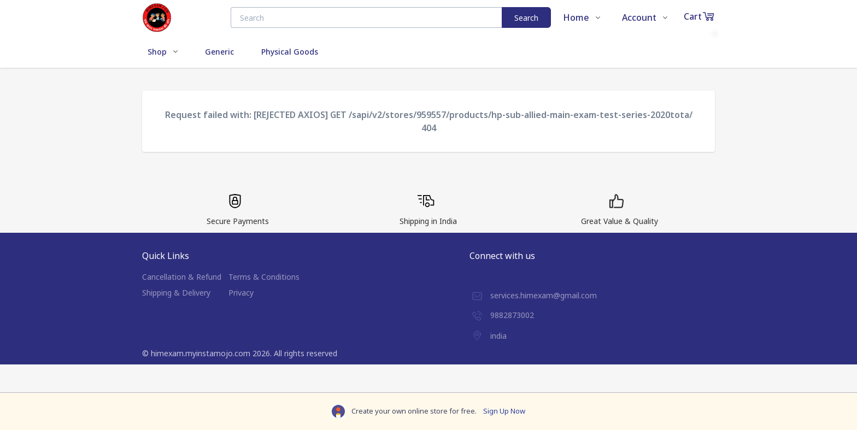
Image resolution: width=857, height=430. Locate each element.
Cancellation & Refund (181, 277)
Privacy (241, 292)
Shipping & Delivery (176, 292)
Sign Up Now (504, 411)
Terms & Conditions (264, 277)
